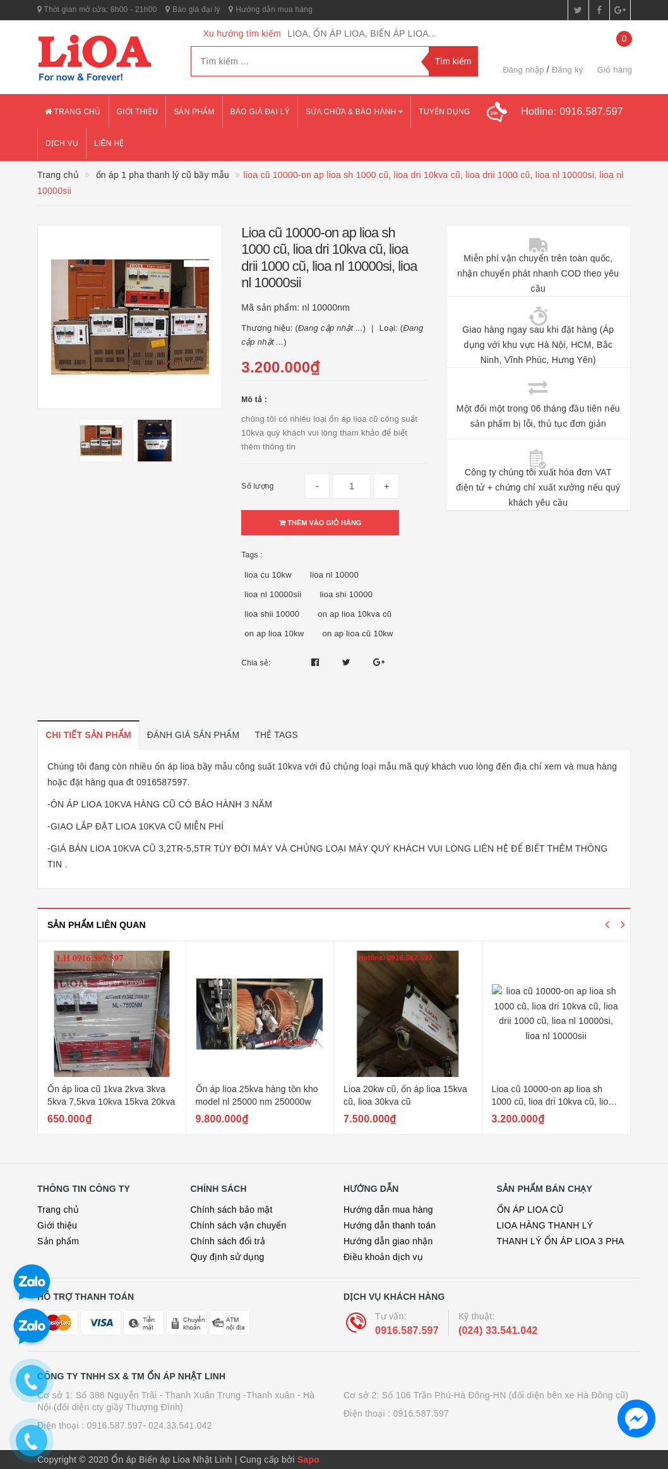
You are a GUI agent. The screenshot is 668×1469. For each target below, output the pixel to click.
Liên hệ (109, 143)
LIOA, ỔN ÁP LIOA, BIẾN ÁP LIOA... (361, 33)
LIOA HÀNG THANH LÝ (545, 1225)
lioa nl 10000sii (272, 594)
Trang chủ (73, 111)
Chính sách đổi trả (228, 1241)
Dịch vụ (61, 143)
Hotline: (572, 111)
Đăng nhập (523, 69)
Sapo (308, 1459)
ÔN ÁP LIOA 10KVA (91, 804)
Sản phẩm (194, 111)
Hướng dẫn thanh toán (389, 1225)
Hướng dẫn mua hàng (271, 9)
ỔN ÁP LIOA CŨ (530, 1209)
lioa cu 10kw (268, 575)
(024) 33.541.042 (498, 1330)
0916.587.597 (407, 1330)
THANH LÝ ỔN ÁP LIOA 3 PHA (560, 1241)
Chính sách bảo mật (232, 1209)
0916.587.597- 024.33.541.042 (149, 1425)
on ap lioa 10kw (274, 633)
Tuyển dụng (444, 111)
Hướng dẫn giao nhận (388, 1241)
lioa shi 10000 (346, 594)
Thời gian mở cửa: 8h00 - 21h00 (97, 9)
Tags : (252, 554)
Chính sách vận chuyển (239, 1225)
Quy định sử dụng (228, 1257)
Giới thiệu (137, 111)
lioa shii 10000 (271, 614)
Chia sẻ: (255, 662)
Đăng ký (567, 69)
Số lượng (257, 486)
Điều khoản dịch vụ (383, 1257)
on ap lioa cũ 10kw (358, 633)
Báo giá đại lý (192, 9)
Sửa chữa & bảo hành (354, 111)
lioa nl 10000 (334, 575)
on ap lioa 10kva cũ (354, 614)
